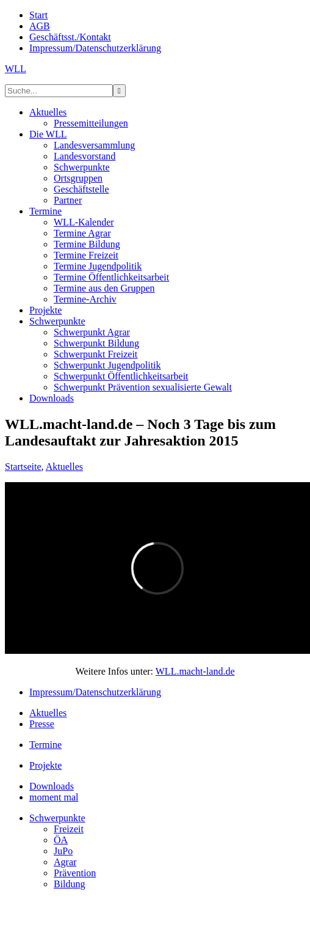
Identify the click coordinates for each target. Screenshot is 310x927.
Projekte (45, 765)
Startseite (23, 466)
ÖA (61, 840)
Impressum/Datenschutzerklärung (95, 692)
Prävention (75, 873)
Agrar (65, 862)
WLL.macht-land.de (195, 671)
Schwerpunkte (57, 818)
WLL (15, 69)
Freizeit (69, 829)
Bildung (69, 884)
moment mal (53, 797)
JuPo (63, 851)
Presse (41, 724)
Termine (45, 744)
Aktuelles (64, 466)
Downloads (51, 786)
